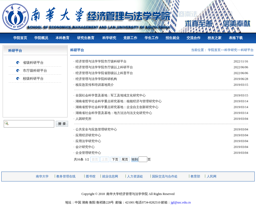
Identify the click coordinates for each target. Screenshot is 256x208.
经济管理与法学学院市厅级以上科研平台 (104, 67)
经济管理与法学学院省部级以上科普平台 (104, 73)
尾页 (125, 159)
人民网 (211, 176)
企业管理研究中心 (88, 153)
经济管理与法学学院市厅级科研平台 (101, 61)
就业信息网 (110, 176)
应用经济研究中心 (88, 135)
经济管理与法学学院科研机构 (96, 79)
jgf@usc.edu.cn (181, 202)
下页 (115, 159)
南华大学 (42, 176)
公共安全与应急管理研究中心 (96, 129)
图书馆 (90, 176)
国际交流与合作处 (165, 176)
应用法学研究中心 (88, 141)
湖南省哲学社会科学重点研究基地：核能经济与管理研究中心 (118, 101)
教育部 (195, 176)
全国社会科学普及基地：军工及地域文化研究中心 (110, 95)
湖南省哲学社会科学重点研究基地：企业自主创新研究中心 (116, 107)
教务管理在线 (65, 176)
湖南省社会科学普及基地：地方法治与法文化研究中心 (113, 113)
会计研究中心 (85, 147)
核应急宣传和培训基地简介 (94, 85)
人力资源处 (135, 176)
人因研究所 (83, 119)
